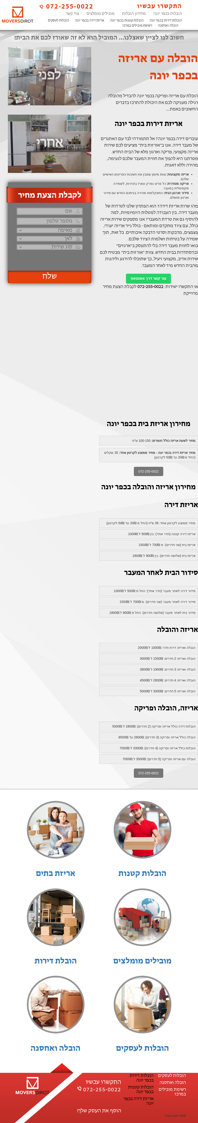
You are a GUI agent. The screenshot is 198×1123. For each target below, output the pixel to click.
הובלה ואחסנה (168, 26)
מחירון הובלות (134, 14)
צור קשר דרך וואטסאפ (148, 278)
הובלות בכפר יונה (167, 14)
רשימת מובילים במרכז (137, 26)
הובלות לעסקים (58, 20)
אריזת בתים (55, 874)
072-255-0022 (66, 7)
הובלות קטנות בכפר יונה (127, 20)
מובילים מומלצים (100, 14)
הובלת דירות (56, 961)
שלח (49, 277)
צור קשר (72, 14)
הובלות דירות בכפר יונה (166, 20)
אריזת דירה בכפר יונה (89, 20)
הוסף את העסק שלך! (99, 1111)
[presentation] (49, 258)
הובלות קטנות (142, 874)
